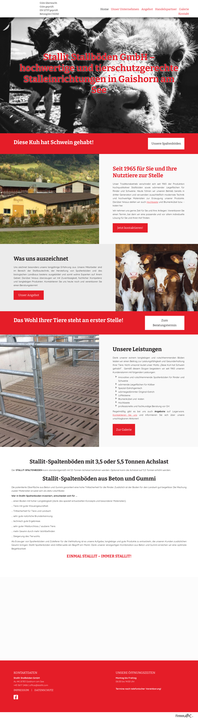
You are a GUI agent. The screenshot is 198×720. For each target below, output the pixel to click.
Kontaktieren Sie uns (125, 436)
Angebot (147, 9)
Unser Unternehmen (125, 9)
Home (104, 9)
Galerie (184, 9)
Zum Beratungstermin (164, 344)
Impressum (21, 690)
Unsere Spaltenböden (166, 165)
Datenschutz (43, 690)
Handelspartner (166, 9)
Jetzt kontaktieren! (130, 249)
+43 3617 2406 (21, 685)
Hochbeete (152, 223)
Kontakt (183, 13)
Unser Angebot (28, 316)
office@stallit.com (38, 685)
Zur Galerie (124, 451)
